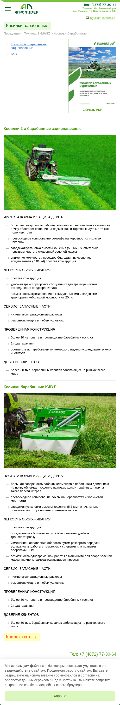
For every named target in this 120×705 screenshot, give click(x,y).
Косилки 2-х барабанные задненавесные (29, 46)
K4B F (15, 54)
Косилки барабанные (70, 33)
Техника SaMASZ (37, 33)
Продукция (12, 33)
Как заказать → (21, 637)
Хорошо (60, 696)
